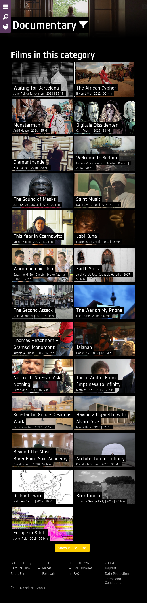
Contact (111, 562)
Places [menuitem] (47, 568)
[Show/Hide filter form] (83, 25)
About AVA (81, 562)
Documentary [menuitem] (21, 562)
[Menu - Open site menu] (5, 7)
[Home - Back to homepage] (5, 26)
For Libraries (83, 568)
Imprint (110, 568)
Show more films (72, 548)
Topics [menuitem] (46, 562)
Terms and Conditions (113, 581)
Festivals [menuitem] (48, 573)
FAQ (76, 573)
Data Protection (117, 573)
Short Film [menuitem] (18, 573)
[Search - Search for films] (5, 17)
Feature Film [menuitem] (20, 568)
